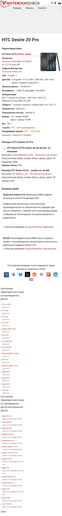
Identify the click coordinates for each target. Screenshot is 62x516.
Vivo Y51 (5, 323)
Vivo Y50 (5, 390)
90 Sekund (17, 174)
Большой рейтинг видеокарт (39, 227)
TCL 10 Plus (6, 304)
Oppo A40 (5, 489)
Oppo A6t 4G (7, 422)
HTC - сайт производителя (23, 128)
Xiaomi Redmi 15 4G (9, 447)
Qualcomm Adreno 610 (12, 72)
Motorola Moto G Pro (10, 366)
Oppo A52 (5, 384)
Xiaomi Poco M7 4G (9, 453)
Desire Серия (24, 54)
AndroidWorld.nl (20, 155)
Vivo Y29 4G (6, 504)
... (59, 8)
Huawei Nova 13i (8, 483)
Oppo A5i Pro (7, 459)
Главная (17, 8)
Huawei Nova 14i (8, 440)
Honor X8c (6, 498)
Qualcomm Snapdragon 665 (14, 61)
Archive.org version (48, 155)
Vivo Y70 (5, 335)
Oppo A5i (5, 468)
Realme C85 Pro (8, 434)
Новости (42, 8)
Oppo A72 (5, 378)
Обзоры (29, 8)
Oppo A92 (5, 372)
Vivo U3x (5, 359)
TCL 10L (5, 317)
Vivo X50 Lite (7, 341)
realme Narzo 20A (9, 329)
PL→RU (29, 174)
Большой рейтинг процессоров (40, 248)
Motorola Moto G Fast (10, 353)
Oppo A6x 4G (7, 428)
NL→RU (34, 155)
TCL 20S (5, 311)
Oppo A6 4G (6, 416)
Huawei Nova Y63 (8, 477)
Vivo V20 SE (6, 347)
